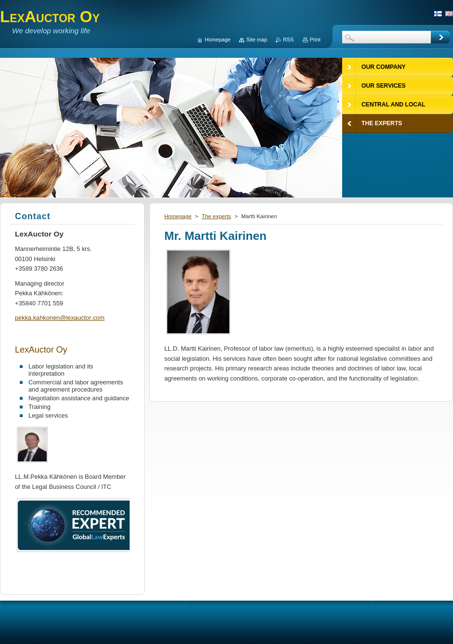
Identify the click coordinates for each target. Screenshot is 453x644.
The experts (216, 216)
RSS (288, 39)
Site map (256, 39)
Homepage (177, 216)
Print (315, 39)
